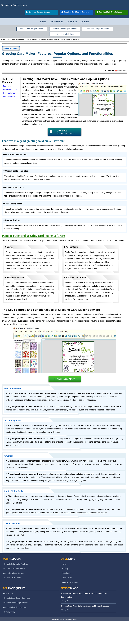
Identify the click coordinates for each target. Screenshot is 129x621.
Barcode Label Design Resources (31, 29)
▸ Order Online (66, 578)
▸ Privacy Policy (9, 612)
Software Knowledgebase (64, 34)
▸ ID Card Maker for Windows (14, 569)
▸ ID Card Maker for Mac (12, 578)
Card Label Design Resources (97, 29)
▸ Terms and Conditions (69, 582)
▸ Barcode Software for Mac (13, 573)
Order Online (56, 22)
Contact (85, 22)
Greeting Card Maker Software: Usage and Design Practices (85, 606)
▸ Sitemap (64, 569)
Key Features (9, 93)
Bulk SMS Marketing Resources (65, 29)
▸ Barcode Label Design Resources (16, 598)
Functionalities (9, 96)
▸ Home (64, 564)
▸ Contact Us (8, 593)
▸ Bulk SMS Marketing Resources (15, 603)
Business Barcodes (12, 5)
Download (72, 22)
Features (7, 86)
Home (43, 22)
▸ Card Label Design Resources (15, 607)
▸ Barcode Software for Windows (15, 564)
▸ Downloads (65, 573)
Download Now (64, 379)
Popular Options (10, 90)
